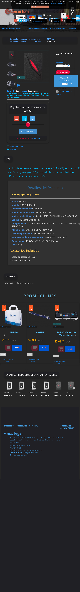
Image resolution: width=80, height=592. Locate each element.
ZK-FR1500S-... (31, 392)
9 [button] (32, 369)
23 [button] (61, 369)
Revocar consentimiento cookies (24, 514)
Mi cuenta (33, 426)
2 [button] (17, 369)
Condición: (11, 91)
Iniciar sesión (71, 21)
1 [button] (15, 369)
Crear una (36, 138)
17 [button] (48, 369)
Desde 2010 (73, 28)
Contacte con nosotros (39, 21)
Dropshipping (23, 486)
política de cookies (55, 3)
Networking (10, 450)
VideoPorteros (11, 470)
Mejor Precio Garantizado (37, 28)
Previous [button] (4, 335)
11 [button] (36, 369)
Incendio (9, 509)
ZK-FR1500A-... (7, 392)
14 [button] (42, 369)
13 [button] (40, 369)
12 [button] (38, 369)
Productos (21, 28)
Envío (20, 472)
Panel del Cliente (8, 28)
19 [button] (52, 369)
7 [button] (27, 369)
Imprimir (13, 149)
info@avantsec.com (67, 452)
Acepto (34, 7)
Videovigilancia (11, 436)
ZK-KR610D (55, 392)
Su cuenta (56, 21)
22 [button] (59, 369)
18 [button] (50, 369)
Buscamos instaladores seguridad (23, 492)
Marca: (24, 91)
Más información (43, 7)
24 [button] (63, 369)
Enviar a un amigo (16, 146)
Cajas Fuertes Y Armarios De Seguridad (9, 533)
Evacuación (10, 541)
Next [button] (76, 335)
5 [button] (23, 369)
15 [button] (44, 369)
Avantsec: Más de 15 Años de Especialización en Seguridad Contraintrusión (24, 534)
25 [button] (65, 369)
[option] (13, 334)
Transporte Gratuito (59, 28)
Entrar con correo (28, 131)
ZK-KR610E (68, 392)
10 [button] (34, 369)
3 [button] (19, 369)
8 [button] (30, 369)
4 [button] (21, 369)
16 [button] (46, 369)
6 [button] (25, 369)
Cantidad (59, 63)
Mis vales (34, 460)
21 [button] (57, 369)
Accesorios (10, 498)
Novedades (22, 436)
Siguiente (11, 88)
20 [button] (55, 369)
